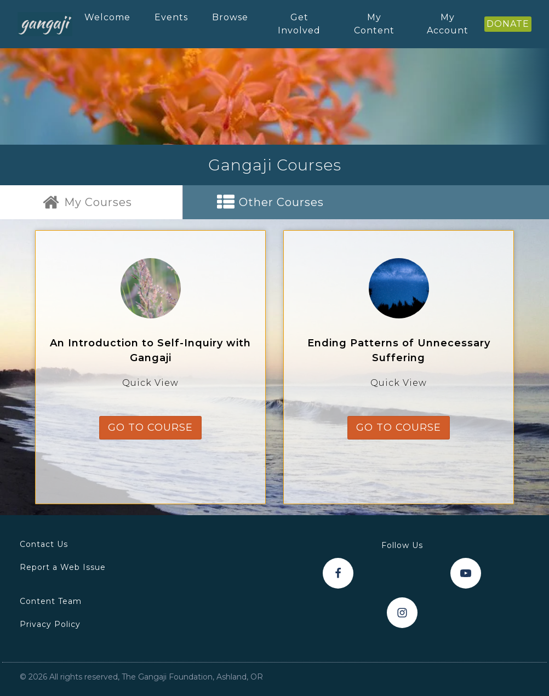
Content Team (51, 601)
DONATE (508, 24)
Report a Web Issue (63, 567)
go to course (150, 427)
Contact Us (44, 544)
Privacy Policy (50, 624)
